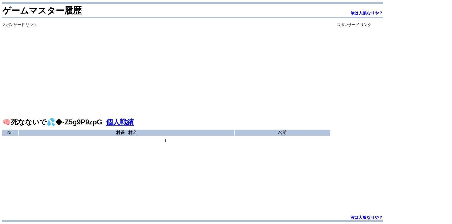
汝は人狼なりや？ (367, 13)
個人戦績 (120, 122)
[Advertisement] (166, 67)
